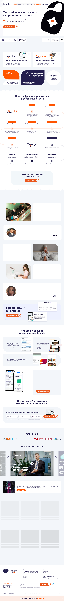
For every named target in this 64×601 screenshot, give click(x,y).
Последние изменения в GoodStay (29, 574)
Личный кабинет (46, 571)
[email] (24, 416)
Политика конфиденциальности (48, 576)
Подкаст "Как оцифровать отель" (24, 483)
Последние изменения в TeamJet (29, 573)
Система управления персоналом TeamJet (30, 571)
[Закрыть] (62, 598)
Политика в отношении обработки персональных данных (32, 593)
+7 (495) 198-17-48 (26, 577)
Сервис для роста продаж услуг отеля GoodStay (31, 572)
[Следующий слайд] (56, 463)
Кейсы (44, 573)
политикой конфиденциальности (34, 419)
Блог (44, 575)
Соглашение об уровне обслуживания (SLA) (51, 578)
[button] (52, 21)
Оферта (44, 577)
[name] (12, 416)
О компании (45, 572)
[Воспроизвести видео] (32, 463)
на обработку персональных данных (17, 419)
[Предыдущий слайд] (8, 463)
